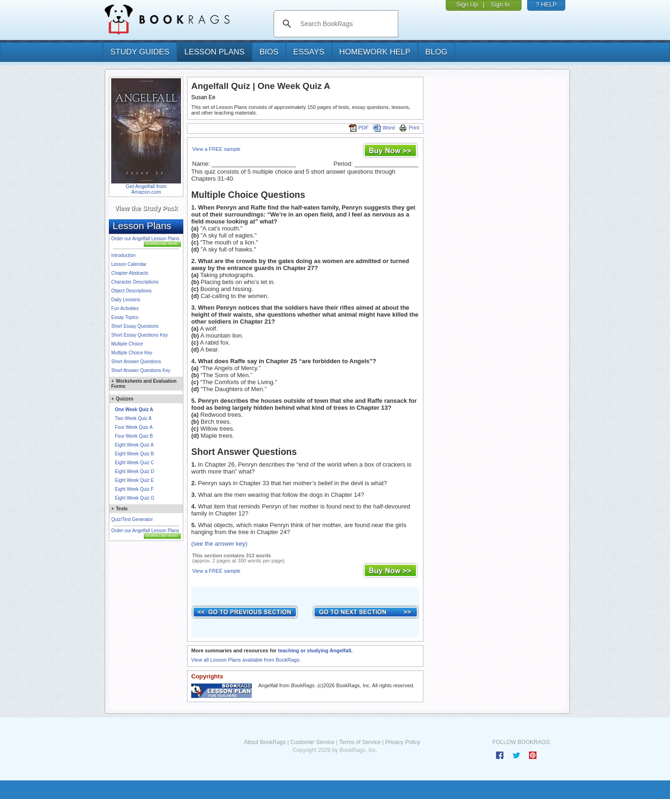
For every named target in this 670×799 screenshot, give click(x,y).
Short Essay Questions (135, 326)
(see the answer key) (219, 543)
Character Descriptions (135, 281)
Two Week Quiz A (133, 418)
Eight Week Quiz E (134, 480)
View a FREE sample (216, 149)
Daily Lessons (125, 299)
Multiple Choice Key (131, 352)
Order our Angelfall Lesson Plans (145, 238)
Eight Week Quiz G (134, 498)
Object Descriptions (131, 290)
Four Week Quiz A (134, 427)
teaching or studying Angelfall (314, 650)
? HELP (546, 4)
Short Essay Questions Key (139, 335)
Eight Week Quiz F (134, 489)
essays (308, 51)
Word (384, 127)
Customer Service (312, 742)
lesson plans (214, 51)
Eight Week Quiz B (134, 453)
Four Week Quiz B (134, 436)
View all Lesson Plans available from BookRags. (246, 660)
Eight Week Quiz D (134, 471)
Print (409, 127)
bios (269, 51)
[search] (345, 23)
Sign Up (467, 4)
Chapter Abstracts (129, 273)
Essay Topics (124, 317)
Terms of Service (360, 742)
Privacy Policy (402, 742)
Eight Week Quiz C (134, 462)
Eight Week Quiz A (134, 444)
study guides (139, 51)
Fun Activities (125, 308)
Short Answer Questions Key (140, 370)
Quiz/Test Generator (132, 519)
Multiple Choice (127, 343)
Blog (436, 51)
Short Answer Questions (136, 361)
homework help (374, 51)
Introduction (123, 255)
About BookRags (265, 742)
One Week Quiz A (134, 409)
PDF (358, 127)
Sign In (500, 4)
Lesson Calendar (129, 264)
